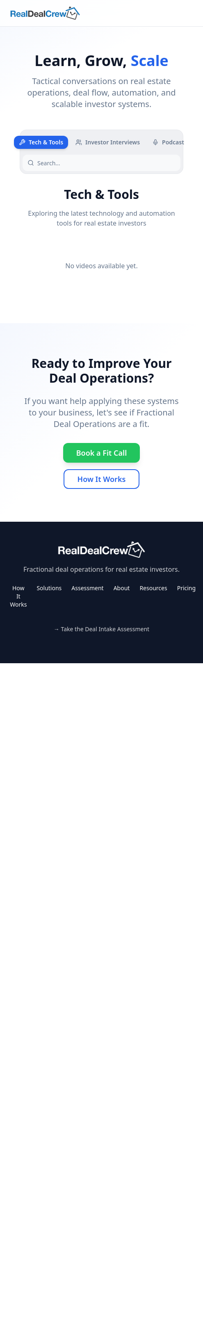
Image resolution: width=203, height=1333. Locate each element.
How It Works (102, 479)
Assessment (87, 588)
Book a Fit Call (101, 453)
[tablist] (101, 142)
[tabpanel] (101, 238)
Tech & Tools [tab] (41, 142)
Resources (153, 588)
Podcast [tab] (168, 142)
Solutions (49, 588)
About (122, 588)
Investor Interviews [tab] (107, 142)
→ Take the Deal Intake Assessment (101, 629)
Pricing (186, 588)
